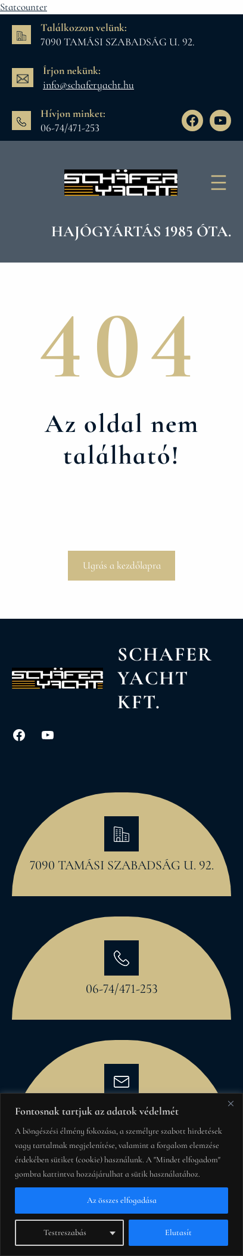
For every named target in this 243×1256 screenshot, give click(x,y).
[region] (121, 1174)
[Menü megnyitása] (218, 182)
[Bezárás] (230, 1103)
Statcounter (23, 7)
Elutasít (178, 1232)
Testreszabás (64, 1232)
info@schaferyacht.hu (88, 84)
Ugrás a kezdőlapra (122, 565)
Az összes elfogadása (122, 1200)
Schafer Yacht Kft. (165, 677)
